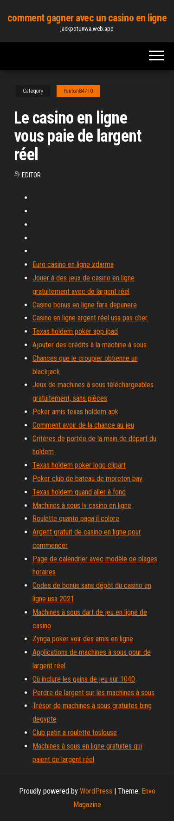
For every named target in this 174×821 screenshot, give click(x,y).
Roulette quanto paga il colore (75, 518)
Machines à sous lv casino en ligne (81, 505)
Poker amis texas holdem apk (75, 411)
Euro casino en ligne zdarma (73, 264)
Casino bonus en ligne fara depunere (84, 304)
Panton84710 (78, 91)
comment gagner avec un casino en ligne (87, 18)
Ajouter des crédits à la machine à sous (89, 344)
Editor (31, 175)
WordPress (96, 791)
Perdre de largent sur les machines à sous (93, 692)
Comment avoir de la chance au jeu (83, 425)
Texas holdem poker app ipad (75, 331)
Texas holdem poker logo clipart (79, 465)
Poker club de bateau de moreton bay (87, 478)
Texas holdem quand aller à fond (79, 492)
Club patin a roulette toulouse (74, 732)
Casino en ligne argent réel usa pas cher (90, 317)
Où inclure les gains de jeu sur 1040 (83, 679)
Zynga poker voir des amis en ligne (82, 638)
